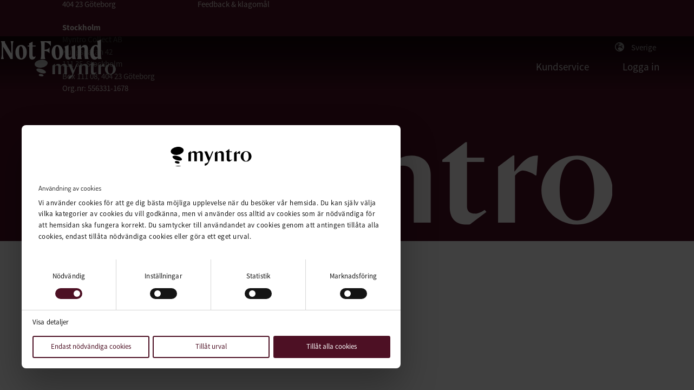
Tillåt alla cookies (331, 346)
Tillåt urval (211, 346)
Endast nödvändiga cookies (91, 346)
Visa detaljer (50, 322)
